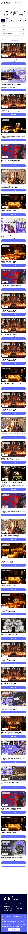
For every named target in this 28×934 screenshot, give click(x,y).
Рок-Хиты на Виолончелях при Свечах (11, 708)
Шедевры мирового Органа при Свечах (12, 560)
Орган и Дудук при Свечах (8, 135)
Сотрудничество (9, 908)
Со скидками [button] (7, 40)
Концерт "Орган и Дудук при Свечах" (11, 383)
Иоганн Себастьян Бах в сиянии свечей (12, 732)
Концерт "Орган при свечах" (9, 59)
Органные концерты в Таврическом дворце (13, 433)
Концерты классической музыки (13, 8)
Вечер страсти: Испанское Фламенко (11, 160)
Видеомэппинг (8, 910)
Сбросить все (15, 40)
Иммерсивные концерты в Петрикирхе (11, 634)
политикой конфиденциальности (12, 926)
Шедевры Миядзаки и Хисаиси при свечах (12, 757)
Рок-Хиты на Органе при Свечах (10, 782)
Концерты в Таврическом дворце (10, 186)
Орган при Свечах (6, 110)
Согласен (14, 930)
